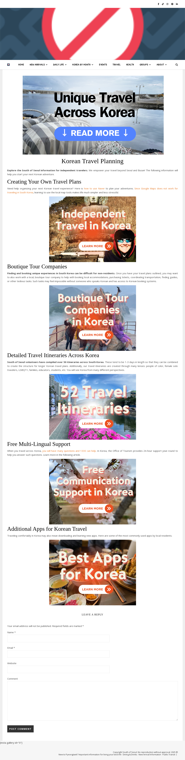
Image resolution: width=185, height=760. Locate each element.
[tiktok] (163, 4)
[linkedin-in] (177, 4)
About (160, 64)
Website (11, 663)
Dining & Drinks (130, 754)
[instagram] (168, 4)
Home (21, 64)
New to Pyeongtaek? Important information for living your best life (90, 754)
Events (103, 64)
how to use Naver (94, 188)
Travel (117, 64)
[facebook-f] (159, 4)
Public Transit (168, 754)
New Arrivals (37, 64)
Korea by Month (81, 64)
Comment (12, 678)
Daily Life (58, 64)
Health (130, 64)
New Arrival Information (150, 754)
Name (11, 632)
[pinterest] (172, 4)
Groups (144, 64)
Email (11, 647)
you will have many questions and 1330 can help (69, 450)
